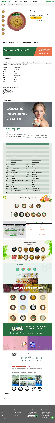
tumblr (41, 21)
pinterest (39, 21)
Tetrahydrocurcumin (19, 4)
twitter (35, 21)
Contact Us (35, 1)
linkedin (43, 21)
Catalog (16, 410)
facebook (30, 21)
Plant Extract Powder (17, 417)
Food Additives (16, 415)
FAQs (30, 1)
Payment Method (3, 418)
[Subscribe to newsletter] (36, 416)
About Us (20, 1)
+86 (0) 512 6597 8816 (44, 417)
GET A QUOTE (36, 17)
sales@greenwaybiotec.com (45, 415)
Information (4, 410)
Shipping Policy (3, 417)
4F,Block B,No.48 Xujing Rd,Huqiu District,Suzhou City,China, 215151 (46, 413)
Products (25, 1)
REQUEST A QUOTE (50, 1)
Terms (2, 415)
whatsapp (37, 21)
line (33, 21)
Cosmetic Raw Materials (11, 4)
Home (16, 1)
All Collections (5, 4)
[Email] (31, 416)
